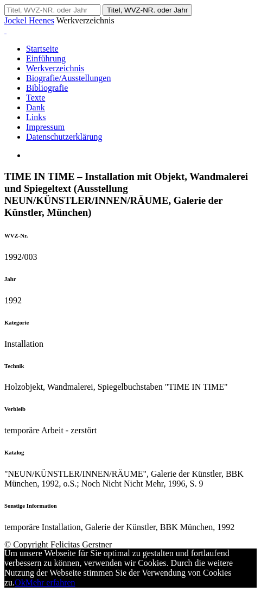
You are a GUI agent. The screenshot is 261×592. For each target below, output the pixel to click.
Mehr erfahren (50, 582)
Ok (20, 582)
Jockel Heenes (29, 20)
